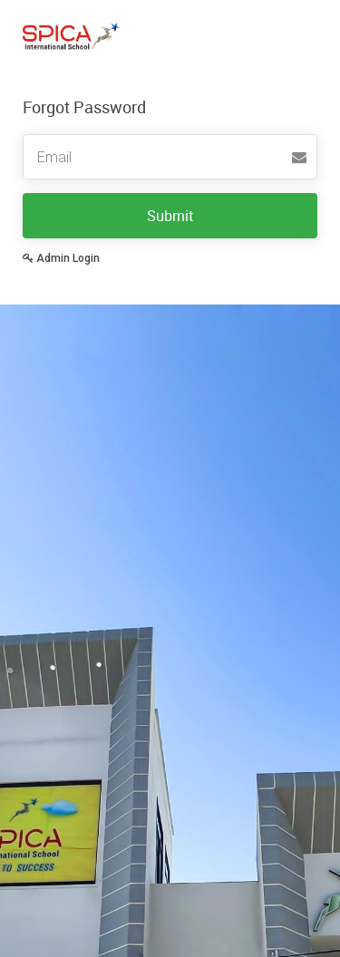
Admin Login (61, 258)
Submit (170, 216)
